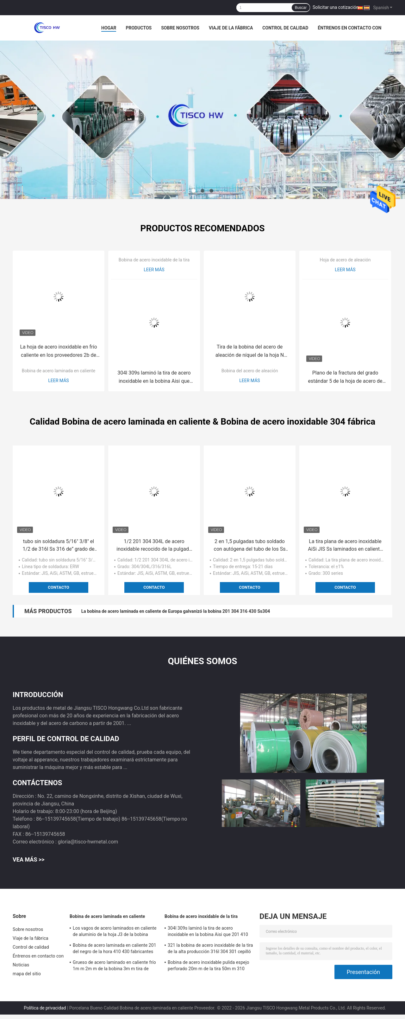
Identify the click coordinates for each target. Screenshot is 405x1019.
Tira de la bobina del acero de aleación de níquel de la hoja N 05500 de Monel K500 (249, 351)
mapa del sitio (27, 973)
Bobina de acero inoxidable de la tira (154, 259)
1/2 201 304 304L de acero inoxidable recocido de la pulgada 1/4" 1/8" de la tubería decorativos (153, 545)
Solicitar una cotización (335, 7)
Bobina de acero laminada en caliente (59, 370)
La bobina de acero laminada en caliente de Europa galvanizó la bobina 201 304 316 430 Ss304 (175, 611)
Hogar (108, 27)
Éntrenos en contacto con (349, 27)
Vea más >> (29, 859)
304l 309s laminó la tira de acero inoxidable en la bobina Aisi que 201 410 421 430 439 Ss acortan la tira (154, 377)
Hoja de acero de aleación (345, 259)
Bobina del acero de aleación (249, 370)
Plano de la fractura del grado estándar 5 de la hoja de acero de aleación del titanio (345, 377)
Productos (139, 27)
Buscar (301, 7)
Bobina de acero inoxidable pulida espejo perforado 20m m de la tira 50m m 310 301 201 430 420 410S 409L (208, 966)
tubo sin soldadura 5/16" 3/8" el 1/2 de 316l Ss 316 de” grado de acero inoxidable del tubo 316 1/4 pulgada (58, 545)
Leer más (58, 380)
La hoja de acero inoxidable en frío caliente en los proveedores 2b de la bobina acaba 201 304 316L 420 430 (58, 351)
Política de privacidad (45, 1007)
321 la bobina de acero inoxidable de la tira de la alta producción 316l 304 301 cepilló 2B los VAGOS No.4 (210, 949)
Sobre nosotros (180, 27)
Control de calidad (285, 27)
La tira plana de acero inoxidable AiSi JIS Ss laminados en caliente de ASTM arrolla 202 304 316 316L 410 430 (345, 545)
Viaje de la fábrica (231, 27)
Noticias (21, 964)
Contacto (58, 587)
